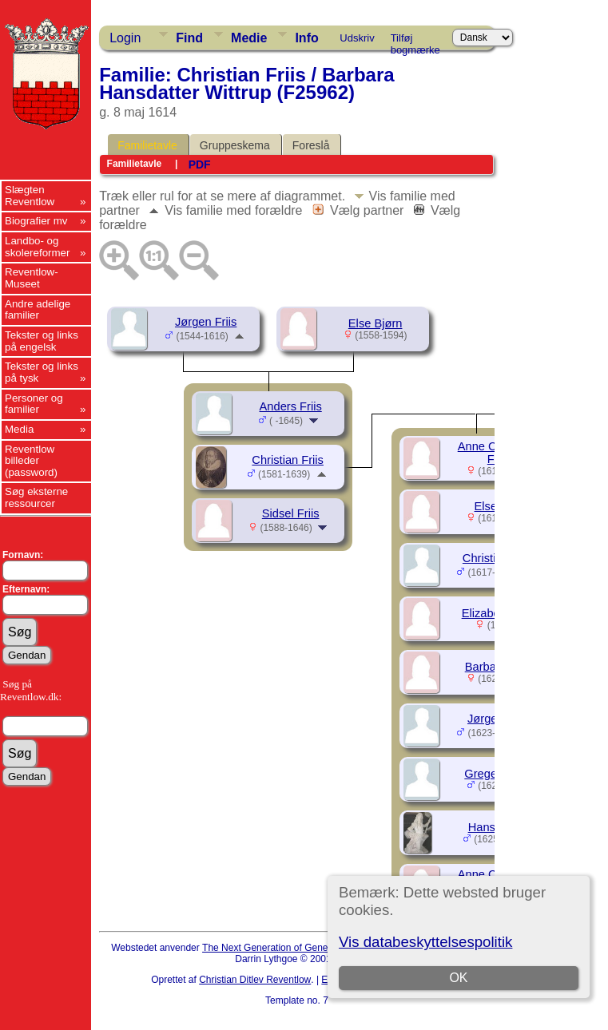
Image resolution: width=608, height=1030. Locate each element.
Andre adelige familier (37, 310)
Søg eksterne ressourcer (36, 497)
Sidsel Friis (291, 513)
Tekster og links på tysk (41, 372)
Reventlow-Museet (31, 278)
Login (125, 38)
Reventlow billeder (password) (31, 460)
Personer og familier (34, 404)
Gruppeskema (235, 145)
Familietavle (147, 145)
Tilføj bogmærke (415, 41)
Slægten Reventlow (29, 196)
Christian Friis (288, 460)
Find (189, 38)
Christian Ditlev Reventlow (255, 979)
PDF (200, 164)
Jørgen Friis (205, 321)
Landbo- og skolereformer (37, 247)
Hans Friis (494, 827)
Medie (249, 38)
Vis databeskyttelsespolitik (425, 941)
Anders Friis (291, 406)
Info (306, 38)
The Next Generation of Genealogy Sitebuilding (302, 947)
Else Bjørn (375, 323)
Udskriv (357, 38)
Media (19, 429)
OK (459, 977)
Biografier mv (36, 221)
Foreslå (311, 145)
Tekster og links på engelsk (41, 341)
